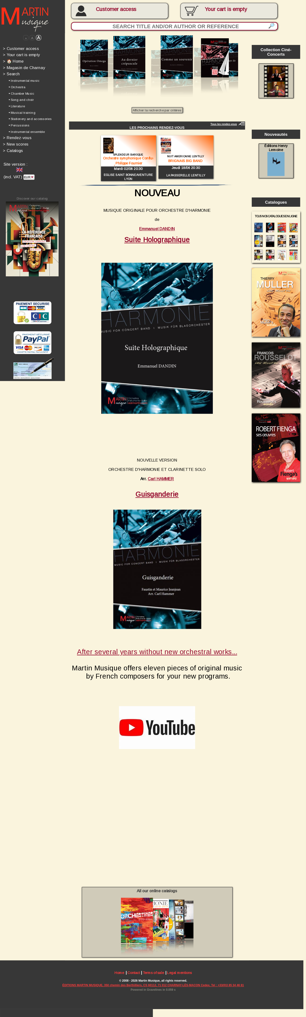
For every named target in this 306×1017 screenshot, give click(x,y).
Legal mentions (179, 973)
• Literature (17, 106)
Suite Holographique (157, 240)
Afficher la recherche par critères (157, 110)
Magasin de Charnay (24, 67)
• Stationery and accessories (30, 119)
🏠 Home (13, 61)
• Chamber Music (21, 93)
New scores (16, 144)
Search (11, 74)
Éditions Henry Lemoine (276, 160)
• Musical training (22, 112)
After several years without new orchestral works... (157, 652)
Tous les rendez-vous (223, 124)
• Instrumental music (24, 80)
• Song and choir (21, 100)
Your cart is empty (21, 55)
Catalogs (13, 150)
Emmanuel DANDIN (157, 229)
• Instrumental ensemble (26, 132)
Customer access (116, 9)
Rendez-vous (17, 138)
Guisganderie (157, 494)
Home (119, 973)
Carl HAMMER (161, 478)
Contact (133, 973)
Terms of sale (153, 973)
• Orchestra (17, 87)
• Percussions (19, 125)
